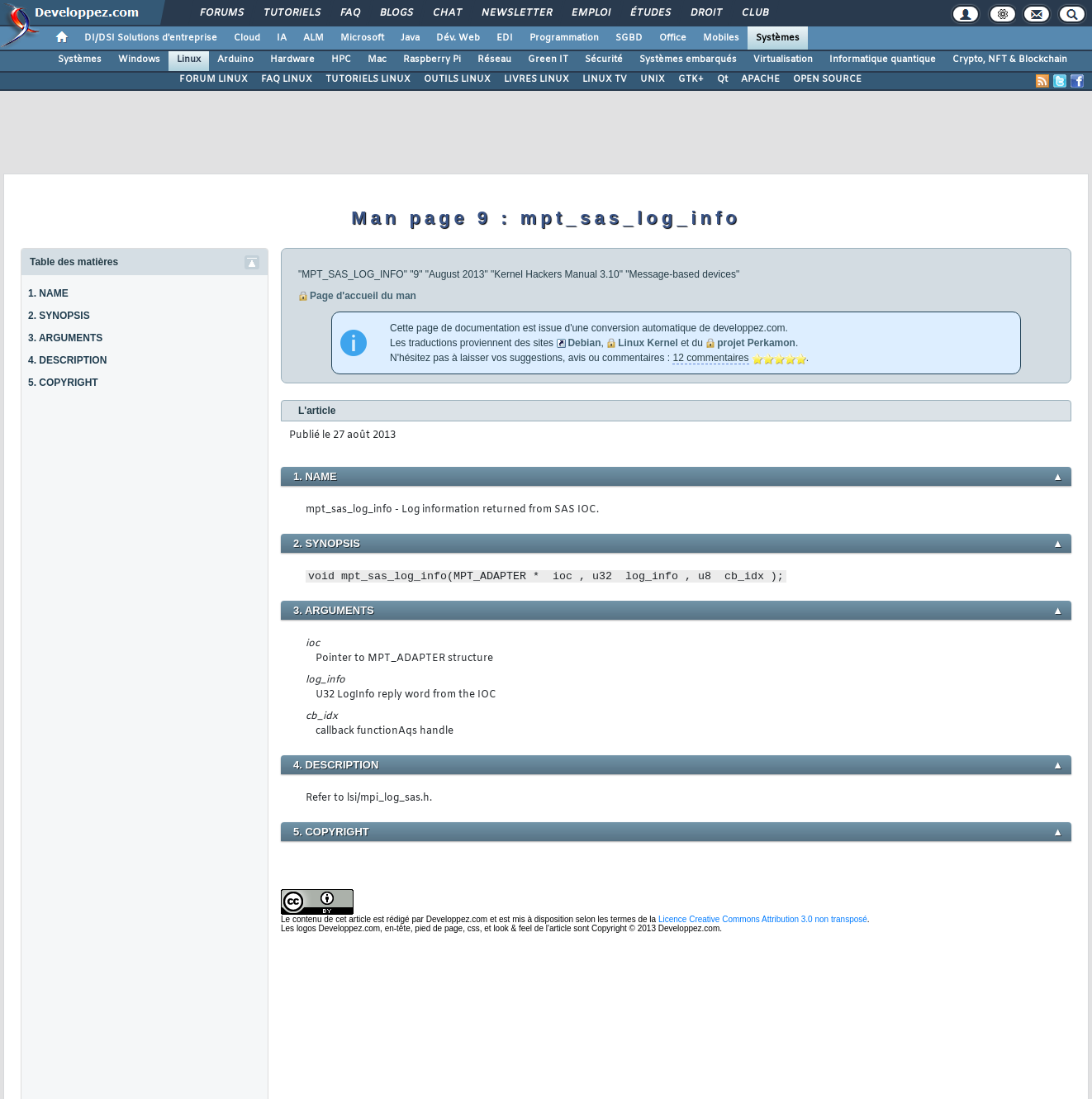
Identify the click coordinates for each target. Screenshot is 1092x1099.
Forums (221, 13)
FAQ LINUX (286, 79)
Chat (446, 13)
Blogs (395, 13)
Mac (377, 59)
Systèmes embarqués (688, 59)
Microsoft (362, 38)
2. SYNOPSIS (59, 315)
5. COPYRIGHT (63, 382)
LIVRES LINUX (536, 79)
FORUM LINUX (213, 79)
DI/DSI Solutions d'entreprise (150, 38)
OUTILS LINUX (457, 79)
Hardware (292, 59)
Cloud (247, 38)
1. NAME (48, 293)
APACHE (760, 79)
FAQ (349, 13)
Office (672, 38)
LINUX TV (604, 79)
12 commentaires (710, 358)
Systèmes (778, 38)
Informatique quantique (882, 59)
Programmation (564, 38)
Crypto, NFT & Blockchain (1009, 59)
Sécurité (604, 59)
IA (282, 38)
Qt (722, 79)
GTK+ (691, 79)
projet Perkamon (756, 343)
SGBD (629, 38)
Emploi (590, 13)
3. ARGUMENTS (65, 338)
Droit (705, 13)
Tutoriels (291, 13)
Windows (139, 59)
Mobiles (721, 38)
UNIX (652, 79)
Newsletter (516, 13)
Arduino (235, 59)
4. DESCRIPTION (67, 360)
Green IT (548, 59)
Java (410, 38)
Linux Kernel (648, 343)
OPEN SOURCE (827, 79)
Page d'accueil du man (363, 296)
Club (754, 13)
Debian (584, 343)
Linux (189, 59)
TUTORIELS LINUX (368, 79)
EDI (504, 38)
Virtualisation (783, 59)
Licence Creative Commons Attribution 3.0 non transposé (762, 919)
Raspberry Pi (432, 59)
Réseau (494, 59)
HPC (341, 59)
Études (650, 13)
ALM (313, 38)
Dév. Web (458, 38)
